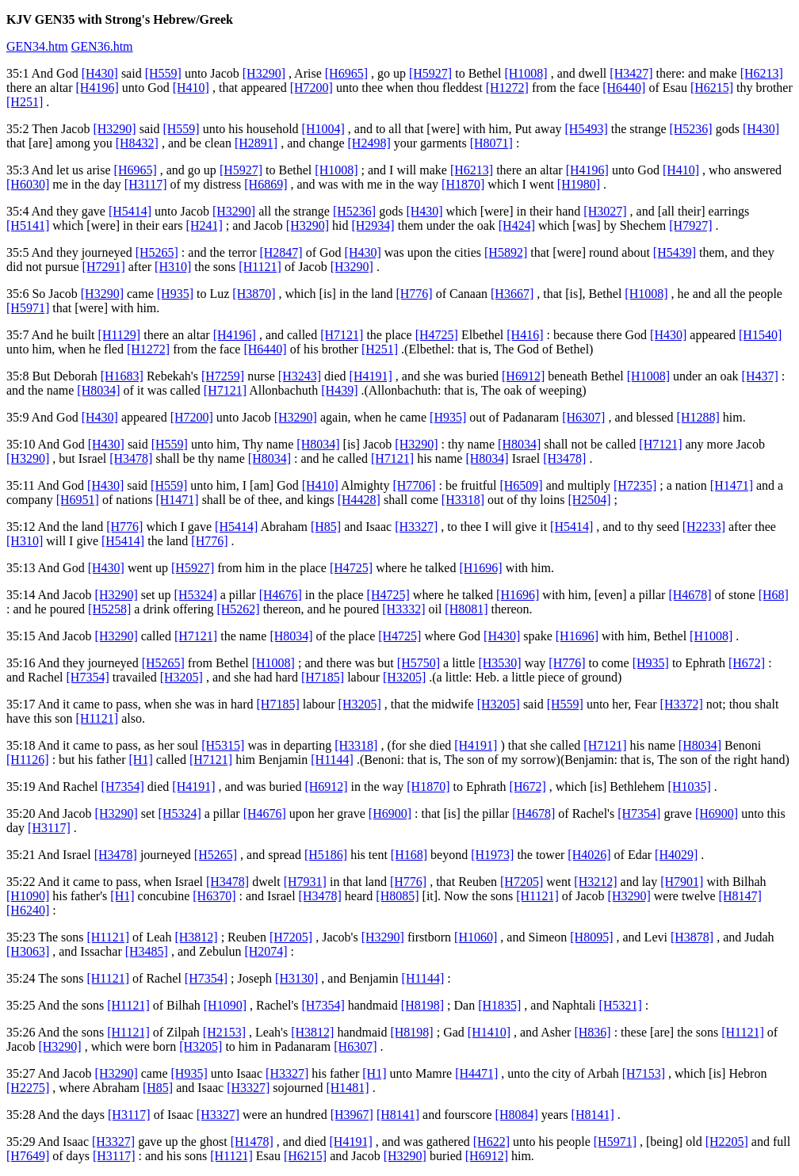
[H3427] (631, 73)
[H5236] (690, 129)
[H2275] (27, 1087)
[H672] (746, 663)
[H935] (175, 293)
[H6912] (523, 376)
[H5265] (157, 252)
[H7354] (88, 677)
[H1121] (260, 266)
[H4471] (476, 1073)
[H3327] (416, 526)
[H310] (173, 266)
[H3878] (692, 937)
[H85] (326, 526)
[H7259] (222, 376)
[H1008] (525, 73)
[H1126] (27, 759)
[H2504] (589, 499)
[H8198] (422, 1005)
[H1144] (332, 759)
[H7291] (103, 266)
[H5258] (109, 609)
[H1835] (499, 1005)
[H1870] (463, 184)
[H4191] (371, 376)
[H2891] (256, 143)
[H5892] (505, 252)
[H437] (760, 376)
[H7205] (521, 881)
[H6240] (27, 910)
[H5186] (325, 854)
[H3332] (403, 609)
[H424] (517, 225)
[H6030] (27, 184)
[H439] (339, 390)
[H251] (24, 102)
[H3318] (463, 499)
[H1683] (122, 376)
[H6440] (623, 87)
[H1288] (698, 417)
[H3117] (145, 184)
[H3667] (512, 293)
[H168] (409, 854)
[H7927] (690, 225)
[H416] (525, 335)
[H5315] (222, 745)
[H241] (204, 225)
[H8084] (516, 1114)
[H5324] (195, 594)
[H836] (592, 1032)
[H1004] (323, 129)
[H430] (100, 73)
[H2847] (280, 252)
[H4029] (676, 854)
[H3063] (27, 951)
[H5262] (237, 609)
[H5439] (674, 252)
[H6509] (520, 485)
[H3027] (604, 211)
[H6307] (583, 417)
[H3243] (299, 376)
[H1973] (492, 854)
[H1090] (27, 896)
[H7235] (635, 485)
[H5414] (130, 211)
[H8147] (740, 896)
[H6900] (390, 813)
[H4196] (97, 87)
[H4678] (689, 594)
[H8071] (491, 143)
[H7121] (341, 335)
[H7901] (681, 881)
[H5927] (430, 73)
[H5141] (27, 225)
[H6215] (711, 87)
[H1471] (731, 485)
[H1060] (475, 937)
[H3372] (681, 704)
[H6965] (346, 73)
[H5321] (620, 1005)
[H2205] (726, 1141)
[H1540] (760, 335)
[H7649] (27, 1156)
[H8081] (466, 609)
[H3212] (595, 881)
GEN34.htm (37, 46)
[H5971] (27, 308)
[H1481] (347, 1087)
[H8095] (591, 937)
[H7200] (311, 87)
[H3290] (264, 73)
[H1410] (489, 1032)
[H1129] (119, 335)
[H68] (774, 594)
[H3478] (130, 458)
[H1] (141, 759)
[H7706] (413, 485)
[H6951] (77, 499)
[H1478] (252, 1141)
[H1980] (578, 184)
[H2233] (703, 526)
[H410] (191, 87)
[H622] (491, 1141)
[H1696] (480, 568)
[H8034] (98, 390)
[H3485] (146, 951)
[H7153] (643, 1073)
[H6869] (265, 184)
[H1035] (689, 786)
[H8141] (398, 1114)
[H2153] (224, 1032)
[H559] (163, 73)
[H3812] (195, 937)
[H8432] (137, 143)
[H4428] (359, 499)
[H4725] (436, 335)
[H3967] (352, 1114)
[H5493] (586, 129)
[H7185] (322, 677)
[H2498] (369, 143)
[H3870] (253, 293)
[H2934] (372, 225)
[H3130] (296, 978)
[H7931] (305, 881)
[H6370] (214, 896)
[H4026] (589, 854)
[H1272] (507, 87)
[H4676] (280, 594)
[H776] (414, 293)
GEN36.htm (102, 46)
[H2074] (265, 951)
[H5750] (418, 663)
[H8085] (397, 896)
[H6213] (761, 73)
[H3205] (181, 677)
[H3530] (499, 663)
